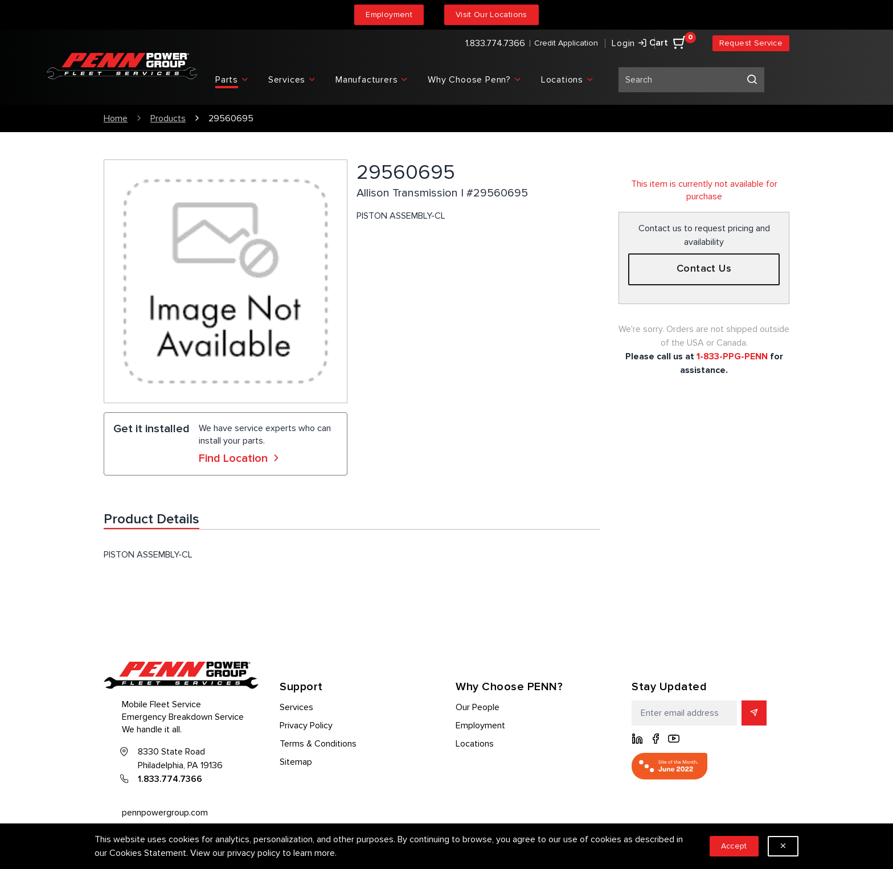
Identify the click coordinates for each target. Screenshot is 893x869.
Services (296, 707)
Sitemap (296, 762)
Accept (734, 846)
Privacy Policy (306, 725)
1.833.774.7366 (495, 43)
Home (116, 118)
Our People (477, 707)
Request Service (751, 43)
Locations (475, 743)
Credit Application (566, 43)
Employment (389, 14)
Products (168, 118)
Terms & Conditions (318, 743)
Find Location (240, 458)
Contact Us (704, 269)
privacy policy (253, 853)
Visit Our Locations (491, 14)
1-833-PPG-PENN (732, 356)
